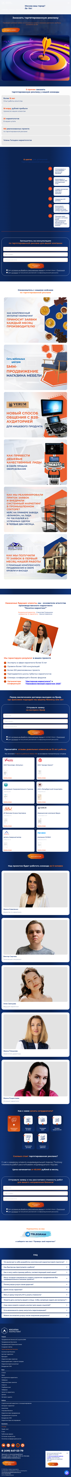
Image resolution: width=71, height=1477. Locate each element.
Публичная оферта (7, 1434)
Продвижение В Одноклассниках (12, 1344)
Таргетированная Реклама (10, 1349)
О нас (3, 1431)
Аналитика (5, 1408)
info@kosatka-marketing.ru (11, 1458)
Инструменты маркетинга (9, 1377)
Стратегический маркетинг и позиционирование (17, 1403)
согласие (14, 273)
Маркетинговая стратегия (9, 1359)
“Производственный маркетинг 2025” (43, 684)
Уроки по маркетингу (8, 1392)
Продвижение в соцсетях (9, 1415)
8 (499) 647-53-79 (12, 1450)
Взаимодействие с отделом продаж (13, 1361)
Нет (30, 8)
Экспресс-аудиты (7, 1397)
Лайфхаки (4, 1380)
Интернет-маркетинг (8, 1405)
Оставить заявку (10, 30)
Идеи (3, 1375)
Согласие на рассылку (8, 1436)
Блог (3, 1369)
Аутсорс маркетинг (7, 1354)
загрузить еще (36, 856)
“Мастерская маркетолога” (38, 681)
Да (26, 8)
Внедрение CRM (7, 1366)
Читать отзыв (7, 778)
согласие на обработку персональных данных (27, 270)
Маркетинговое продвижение (11, 1413)
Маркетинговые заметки (9, 1382)
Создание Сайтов (7, 1347)
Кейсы (4, 1400)
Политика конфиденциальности (11, 1472)
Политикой (61, 270)
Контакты (4, 1424)
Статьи (4, 1372)
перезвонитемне (9, 1463)
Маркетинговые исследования (11, 1420)
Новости (4, 1385)
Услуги (4, 1336)
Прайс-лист (5, 1429)
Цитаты (4, 1394)
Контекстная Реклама (8, 1352)
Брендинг (5, 1356)
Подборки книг (6, 1387)
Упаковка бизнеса (7, 1410)
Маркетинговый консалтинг (10, 1364)
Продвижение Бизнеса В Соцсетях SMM (14, 1339)
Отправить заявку (36, 266)
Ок (53, 1464)
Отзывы (4, 1426)
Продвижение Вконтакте (9, 1342)
